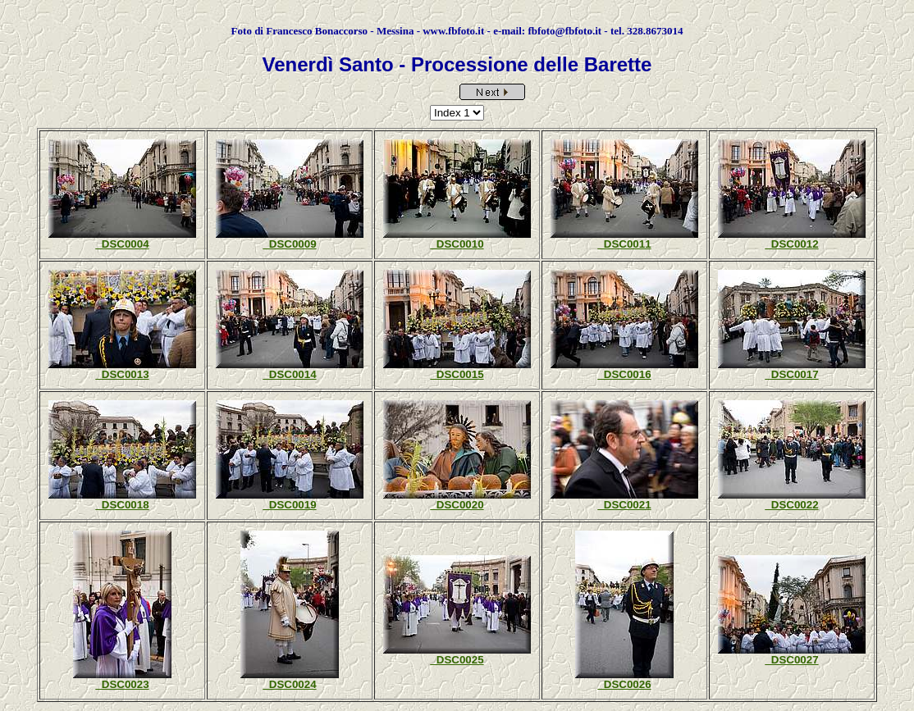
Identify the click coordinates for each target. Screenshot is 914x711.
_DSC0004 (122, 244)
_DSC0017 (791, 374)
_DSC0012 (791, 244)
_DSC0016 (624, 374)
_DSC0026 (624, 684)
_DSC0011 (624, 244)
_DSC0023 (122, 684)
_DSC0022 (791, 505)
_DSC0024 (289, 684)
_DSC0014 (289, 374)
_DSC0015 (456, 374)
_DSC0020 (456, 505)
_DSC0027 (791, 660)
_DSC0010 (456, 244)
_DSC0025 (456, 660)
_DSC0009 (289, 244)
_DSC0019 (289, 505)
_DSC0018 (122, 505)
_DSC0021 (624, 505)
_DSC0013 (122, 374)
